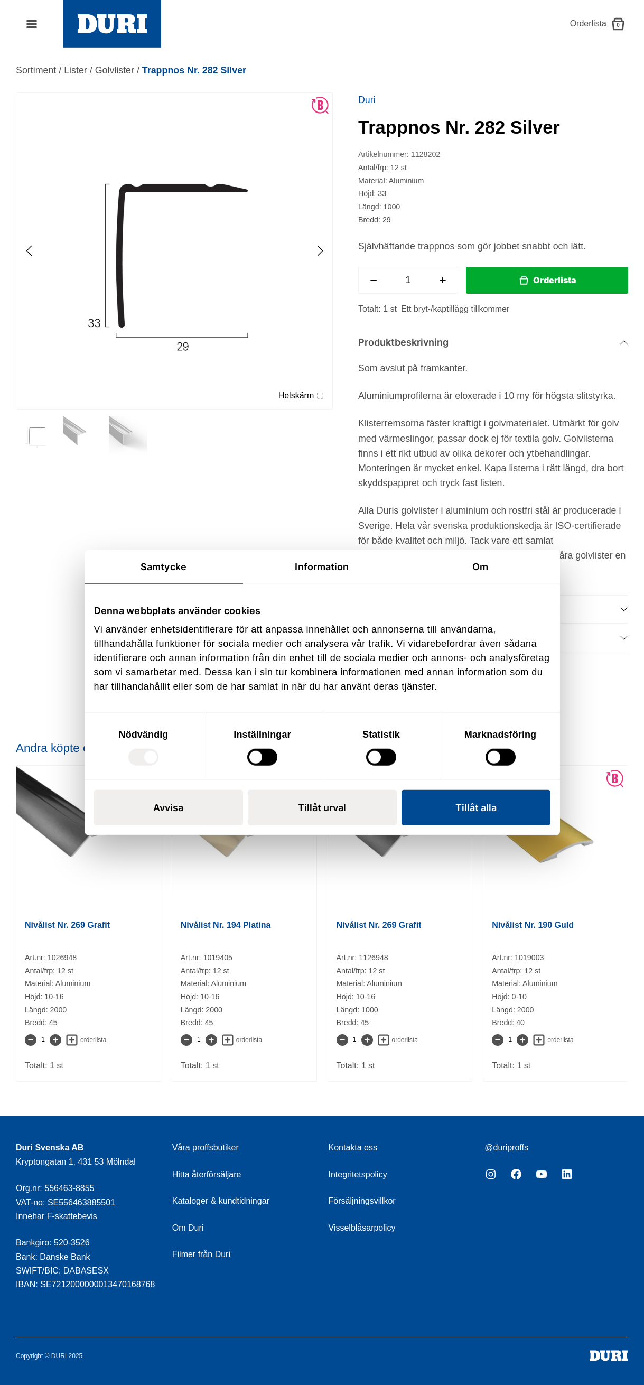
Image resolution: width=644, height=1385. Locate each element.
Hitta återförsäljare (206, 1174)
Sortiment (36, 70)
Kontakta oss (353, 1147)
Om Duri (188, 1227)
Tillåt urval (322, 807)
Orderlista (554, 280)
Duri (367, 100)
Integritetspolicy (358, 1174)
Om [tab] (480, 566)
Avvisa (168, 807)
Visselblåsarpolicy (362, 1227)
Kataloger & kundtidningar (220, 1200)
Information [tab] (322, 566)
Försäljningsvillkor (362, 1200)
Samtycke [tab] (163, 566)
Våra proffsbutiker (205, 1147)
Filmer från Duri (201, 1254)
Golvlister (114, 70)
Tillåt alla (476, 807)
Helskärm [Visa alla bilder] (300, 395)
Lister (75, 70)
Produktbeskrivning (403, 342)
